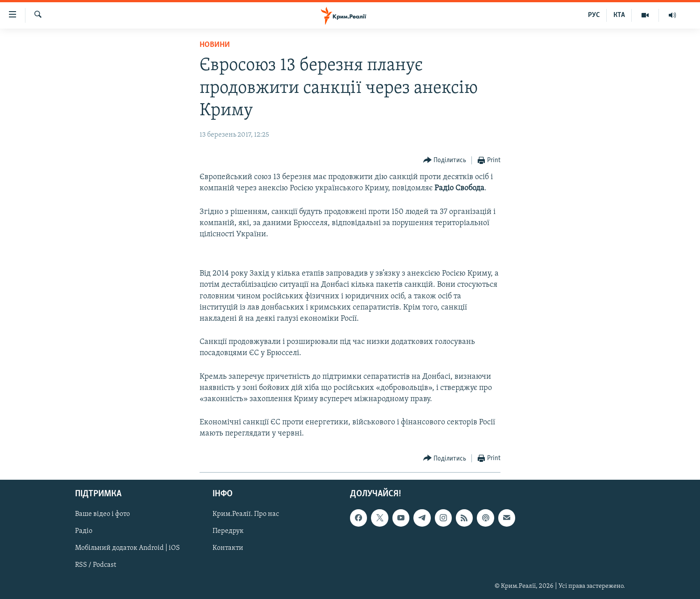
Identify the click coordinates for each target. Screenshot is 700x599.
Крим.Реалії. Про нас (245, 514)
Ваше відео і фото (102, 514)
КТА (619, 15)
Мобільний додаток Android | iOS (127, 548)
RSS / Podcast (95, 565)
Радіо (83, 531)
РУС (594, 15)
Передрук (228, 531)
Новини (215, 45)
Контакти (227, 548)
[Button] (445, 161)
